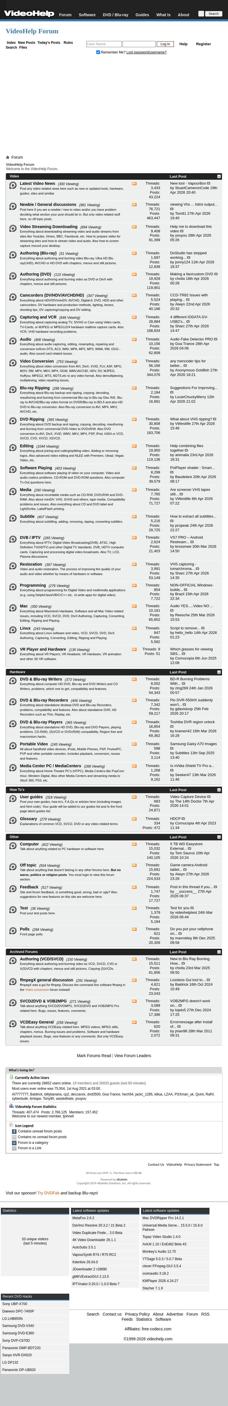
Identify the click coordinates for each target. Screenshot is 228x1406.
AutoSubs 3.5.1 (84, 1247)
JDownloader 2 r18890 (89, 1269)
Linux (25, 628)
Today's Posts (48, 43)
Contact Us (156, 1164)
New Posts (26, 43)
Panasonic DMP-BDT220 (21, 1348)
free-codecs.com (156, 1329)
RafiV (209, 1094)
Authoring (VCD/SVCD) (41, 959)
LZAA (168, 1094)
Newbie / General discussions (48, 204)
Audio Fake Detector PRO (191, 339)
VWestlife (183, 423)
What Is (163, 14)
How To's (17, 790)
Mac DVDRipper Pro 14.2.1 (163, 1218)
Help (184, 44)
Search (11, 47)
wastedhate (64, 1099)
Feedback (29, 887)
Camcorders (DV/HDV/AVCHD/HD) (52, 295)
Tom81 (180, 213)
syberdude (20, 1099)
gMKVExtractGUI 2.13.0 (90, 1277)
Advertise (174, 1314)
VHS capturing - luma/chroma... (183, 566)
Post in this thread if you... (191, 887)
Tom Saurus (185, 853)
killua (158, 1094)
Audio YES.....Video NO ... (191, 606)
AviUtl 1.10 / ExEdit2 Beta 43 (164, 1244)
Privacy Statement (197, 1164)
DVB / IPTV (30, 537)
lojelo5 (180, 1010)
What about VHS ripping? (191, 419)
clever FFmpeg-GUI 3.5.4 (161, 1266)
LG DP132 (10, 1362)
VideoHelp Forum (32, 31)
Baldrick (181, 984)
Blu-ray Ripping (35, 388)
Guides (142, 14)
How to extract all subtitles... (193, 516)
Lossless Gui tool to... (187, 980)
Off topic (28, 865)
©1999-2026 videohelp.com (148, 1339)
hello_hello (184, 632)
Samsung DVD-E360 (18, 1333)
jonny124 (182, 262)
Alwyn (180, 304)
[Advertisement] (114, 106)
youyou (181, 235)
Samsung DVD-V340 (18, 1326)
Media (25, 489)
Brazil (179, 594)
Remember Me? (111, 52)
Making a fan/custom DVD (191, 274)
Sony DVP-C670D (16, 1341)
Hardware (17, 672)
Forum (65, 14)
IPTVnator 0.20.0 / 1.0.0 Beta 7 (95, 1284)
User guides (31, 797)
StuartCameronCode (192, 188)
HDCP (175, 818)
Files (23, 47)
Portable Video (34, 744)
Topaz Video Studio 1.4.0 (161, 1237)
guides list (93, 806)
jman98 (181, 1031)
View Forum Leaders (132, 1055)
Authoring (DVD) (35, 274)
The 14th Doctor (188, 801)
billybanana (53, 1094)
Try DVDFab (49, 1193)
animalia (182, 455)
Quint (200, 1094)
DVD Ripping (32, 419)
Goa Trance (184, 344)
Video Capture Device (188, 797)
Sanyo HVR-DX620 (17, 1355)
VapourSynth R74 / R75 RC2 (94, 1255)
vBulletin (121, 1179)
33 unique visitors (35, 1239)
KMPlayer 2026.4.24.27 (160, 1281)
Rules (68, 43)
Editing (26, 446)
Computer (29, 844)
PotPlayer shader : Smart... (192, 468)
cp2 (66, 1094)
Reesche (182, 615)
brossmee (183, 546)
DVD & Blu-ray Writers (41, 679)
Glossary (28, 818)
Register (203, 44)
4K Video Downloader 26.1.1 (94, 1240)
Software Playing (36, 468)
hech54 (127, 1094)
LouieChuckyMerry (190, 397)
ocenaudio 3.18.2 (155, 1273)
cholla (180, 278)
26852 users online (56, 1083)
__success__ (186, 891)
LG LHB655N (12, 1319)
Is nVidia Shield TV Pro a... (192, 766)
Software (87, 14)
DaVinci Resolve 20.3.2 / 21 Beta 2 (98, 1225)
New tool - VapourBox (188, 183)
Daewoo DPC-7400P (18, 1311)
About (183, 14)
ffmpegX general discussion (46, 980)
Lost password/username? (147, 52)
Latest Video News (37, 183)
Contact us (112, 1314)
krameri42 (183, 731)
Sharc (180, 326)
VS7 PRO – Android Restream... (186, 539)
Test (24, 908)
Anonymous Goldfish (192, 370)
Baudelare (183, 477)
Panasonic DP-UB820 (19, 1370)
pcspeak (182, 525)
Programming (33, 585)
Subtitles (182, 753)
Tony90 (48, 1099)
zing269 (181, 688)
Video (14, 176)
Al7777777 (20, 1094)
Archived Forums (24, 952)
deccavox (78, 1094)
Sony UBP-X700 (14, 1304)
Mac (24, 606)
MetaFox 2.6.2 (83, 1218)
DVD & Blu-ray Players (41, 722)
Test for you (179, 908)
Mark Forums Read (94, 1055)
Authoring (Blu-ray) (38, 253)
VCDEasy (116, 1036)
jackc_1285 (143, 1094)
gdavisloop (184, 709)
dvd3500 (93, 1094)
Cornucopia (184, 658)
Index (11, 43)
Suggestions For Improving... (193, 388)
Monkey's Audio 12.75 (159, 1252)
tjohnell (68, 1116)
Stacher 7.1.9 (152, 1288)
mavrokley (183, 938)
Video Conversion (37, 361)
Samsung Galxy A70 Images (193, 744)
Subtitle (27, 516)
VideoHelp (174, 1164)
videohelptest (186, 912)
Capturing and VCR (38, 317)
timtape (35, 1099)
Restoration (31, 564)
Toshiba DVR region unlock (192, 722)
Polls (24, 929)
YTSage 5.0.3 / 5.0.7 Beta (162, 1259)
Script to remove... (185, 628)
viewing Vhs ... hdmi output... (193, 204)
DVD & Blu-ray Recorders (44, 700)
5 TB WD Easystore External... (186, 846)
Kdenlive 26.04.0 (85, 1262)
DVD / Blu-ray (115, 14)
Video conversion (37, 989)
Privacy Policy (137, 1314)
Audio (25, 339)
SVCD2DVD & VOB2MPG (43, 1001)
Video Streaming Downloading (49, 226)
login (85, 874)
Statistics (144, 1319)
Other (14, 837)
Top (216, 1164)
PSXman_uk (184, 1094)
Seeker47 (183, 775)
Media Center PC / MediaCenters (50, 766)
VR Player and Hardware (43, 649)
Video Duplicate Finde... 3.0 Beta (97, 1233)
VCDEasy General (37, 1022)
